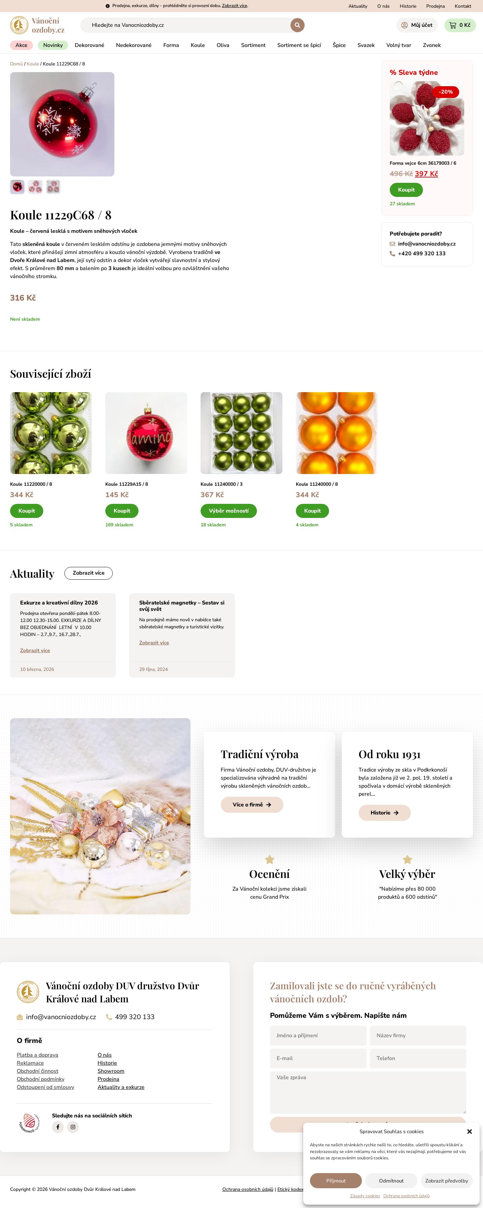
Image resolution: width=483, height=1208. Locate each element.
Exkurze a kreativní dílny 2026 (59, 603)
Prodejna (108, 1079)
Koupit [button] (406, 190)
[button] (469, 1131)
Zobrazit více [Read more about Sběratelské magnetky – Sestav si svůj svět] (154, 643)
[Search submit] (297, 25)
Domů (16, 64)
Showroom (111, 1071)
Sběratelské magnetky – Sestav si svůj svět (181, 606)
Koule (33, 64)
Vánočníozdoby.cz (48, 25)
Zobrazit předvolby (446, 1180)
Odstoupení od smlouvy (45, 1087)
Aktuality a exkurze (121, 1087)
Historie (107, 1063)
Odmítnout (391, 1180)
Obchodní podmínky (40, 1079)
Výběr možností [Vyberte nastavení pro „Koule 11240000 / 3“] (229, 511)
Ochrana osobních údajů (406, 1196)
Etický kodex (290, 1189)
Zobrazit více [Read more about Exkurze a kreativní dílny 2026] (35, 650)
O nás (105, 1055)
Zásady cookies (365, 1196)
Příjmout (335, 1180)
